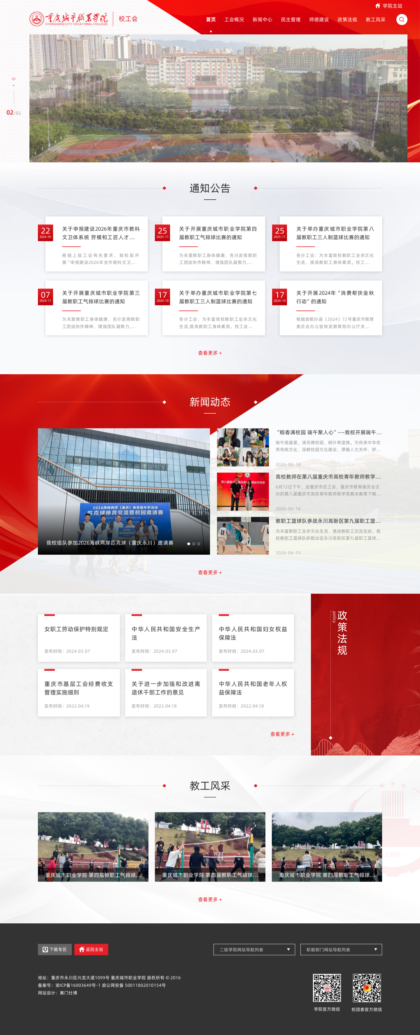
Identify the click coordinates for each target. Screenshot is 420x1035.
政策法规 (347, 19)
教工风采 (376, 19)
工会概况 (234, 19)
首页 (211, 19)
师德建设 (319, 19)
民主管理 (291, 19)
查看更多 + (210, 365)
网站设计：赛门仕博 (57, 1005)
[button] (14, 80)
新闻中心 (262, 19)
